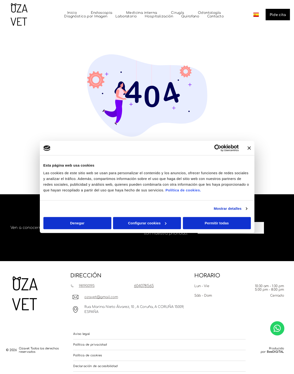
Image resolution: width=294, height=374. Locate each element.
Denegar (77, 223)
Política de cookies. (183, 190)
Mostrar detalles (228, 209)
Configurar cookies (147, 223)
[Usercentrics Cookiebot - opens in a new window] (218, 148)
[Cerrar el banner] (249, 148)
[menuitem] (72, 13)
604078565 (144, 286)
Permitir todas (217, 223)
